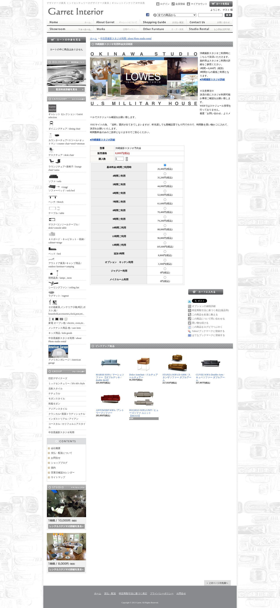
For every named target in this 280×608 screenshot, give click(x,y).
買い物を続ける (200, 322)
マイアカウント (199, 4)
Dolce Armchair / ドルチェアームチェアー (143, 366)
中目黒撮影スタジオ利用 (61, 432)
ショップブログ (59, 462)
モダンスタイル (56, 398)
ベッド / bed (54, 250)
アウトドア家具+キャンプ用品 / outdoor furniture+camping (65, 262)
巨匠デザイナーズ (57, 378)
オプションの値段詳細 (203, 306)
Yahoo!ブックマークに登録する (208, 331)
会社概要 (55, 448)
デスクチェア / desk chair (61, 151)
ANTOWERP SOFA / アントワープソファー (110, 401)
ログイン (165, 4)
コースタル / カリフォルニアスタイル (66, 426)
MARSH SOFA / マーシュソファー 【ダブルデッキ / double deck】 (110, 367)
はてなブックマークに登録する (208, 335)
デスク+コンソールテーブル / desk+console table (63, 223)
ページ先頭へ (217, 583)
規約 (53, 467)
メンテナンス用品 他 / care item (64, 328)
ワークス (116, 29)
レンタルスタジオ (209, 29)
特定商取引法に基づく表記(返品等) (210, 310)
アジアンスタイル (57, 408)
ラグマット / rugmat (58, 294)
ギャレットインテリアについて (116, 22)
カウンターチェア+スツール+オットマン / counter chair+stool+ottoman (66, 138)
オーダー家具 (163, 29)
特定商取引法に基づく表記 (133, 593)
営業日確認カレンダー (63, 472)
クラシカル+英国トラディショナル (66, 414)
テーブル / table (56, 210)
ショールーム (70, 29)
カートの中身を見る (66, 40)
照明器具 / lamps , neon (60, 274)
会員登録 (180, 4)
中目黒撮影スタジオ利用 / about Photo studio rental (64, 340)
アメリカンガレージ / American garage (64, 354)
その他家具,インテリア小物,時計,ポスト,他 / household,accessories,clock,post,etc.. (66, 307)
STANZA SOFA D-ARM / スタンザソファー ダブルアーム (177, 367)
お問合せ (209, 22)
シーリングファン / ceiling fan (63, 285)
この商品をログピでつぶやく (207, 327)
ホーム (70, 22)
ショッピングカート (221, 4)
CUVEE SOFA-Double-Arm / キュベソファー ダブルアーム (210, 367)
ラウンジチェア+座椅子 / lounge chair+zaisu (65, 164)
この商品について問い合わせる (208, 318)
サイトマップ (58, 477)
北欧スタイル (55, 388)
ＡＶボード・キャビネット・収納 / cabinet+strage (66, 237)
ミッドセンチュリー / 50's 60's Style (66, 383)
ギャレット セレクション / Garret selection (65, 111)
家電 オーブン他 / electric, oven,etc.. (66, 320)
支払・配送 (110, 593)
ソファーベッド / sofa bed (61, 188)
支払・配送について (163, 22)
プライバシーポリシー (162, 593)
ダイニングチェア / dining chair (64, 125)
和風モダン (54, 403)
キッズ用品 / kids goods (60, 333)
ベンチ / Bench (55, 198)
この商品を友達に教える (205, 314)
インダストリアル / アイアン (63, 418)
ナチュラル (54, 393)
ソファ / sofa (54, 178)
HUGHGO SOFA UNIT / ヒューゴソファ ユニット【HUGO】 (143, 403)
